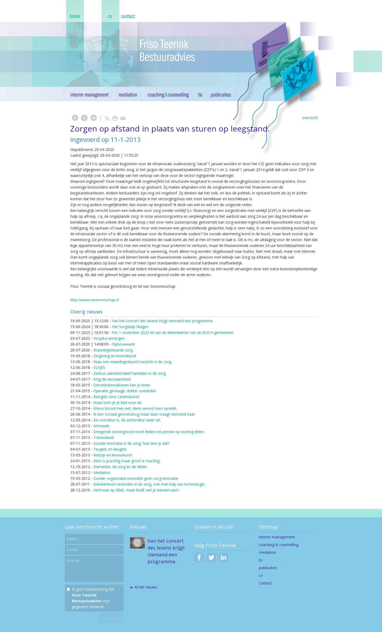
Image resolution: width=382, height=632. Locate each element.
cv (261, 575)
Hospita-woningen (109, 338)
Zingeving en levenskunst (114, 355)
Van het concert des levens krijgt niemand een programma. (162, 320)
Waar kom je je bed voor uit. (117, 402)
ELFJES (99, 367)
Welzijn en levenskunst (112, 454)
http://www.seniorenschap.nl (94, 299)
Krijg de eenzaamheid (112, 379)
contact (265, 583)
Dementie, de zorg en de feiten (120, 466)
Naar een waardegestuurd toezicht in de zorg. (132, 361)
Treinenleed (103, 437)
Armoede (101, 425)
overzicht (310, 117)
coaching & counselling (278, 544)
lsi (260, 560)
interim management (277, 536)
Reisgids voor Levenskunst (116, 396)
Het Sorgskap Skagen (130, 326)
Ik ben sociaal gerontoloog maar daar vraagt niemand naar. (144, 414)
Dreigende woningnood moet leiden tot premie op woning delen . (149, 431)
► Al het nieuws (144, 587)
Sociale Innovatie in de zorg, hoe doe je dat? (131, 443)
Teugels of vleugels (110, 449)
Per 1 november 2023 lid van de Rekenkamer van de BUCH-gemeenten (173, 332)
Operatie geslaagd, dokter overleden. (125, 390)
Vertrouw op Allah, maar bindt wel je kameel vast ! (136, 489)
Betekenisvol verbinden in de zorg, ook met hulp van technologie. (149, 484)
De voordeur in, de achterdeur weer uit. (127, 419)
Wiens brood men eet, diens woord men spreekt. (135, 408)
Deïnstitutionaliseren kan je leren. (122, 384)
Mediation (102, 472)
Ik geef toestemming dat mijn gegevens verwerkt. (93, 598)
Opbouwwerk (123, 344)
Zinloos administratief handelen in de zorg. (129, 373)
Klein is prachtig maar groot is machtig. (126, 460)
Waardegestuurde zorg (113, 349)
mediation (267, 552)
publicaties (268, 567)
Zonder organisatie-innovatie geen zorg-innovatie (135, 478)
